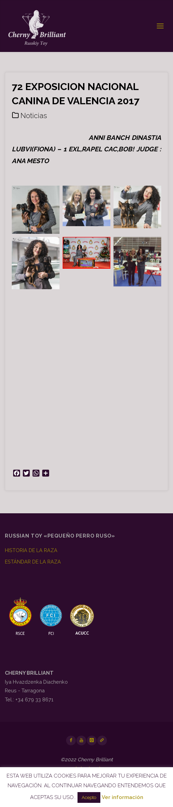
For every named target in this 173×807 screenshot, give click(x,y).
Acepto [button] (89, 797)
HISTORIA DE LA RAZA (31, 550)
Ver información (122, 797)
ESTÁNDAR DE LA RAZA (33, 562)
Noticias (33, 116)
